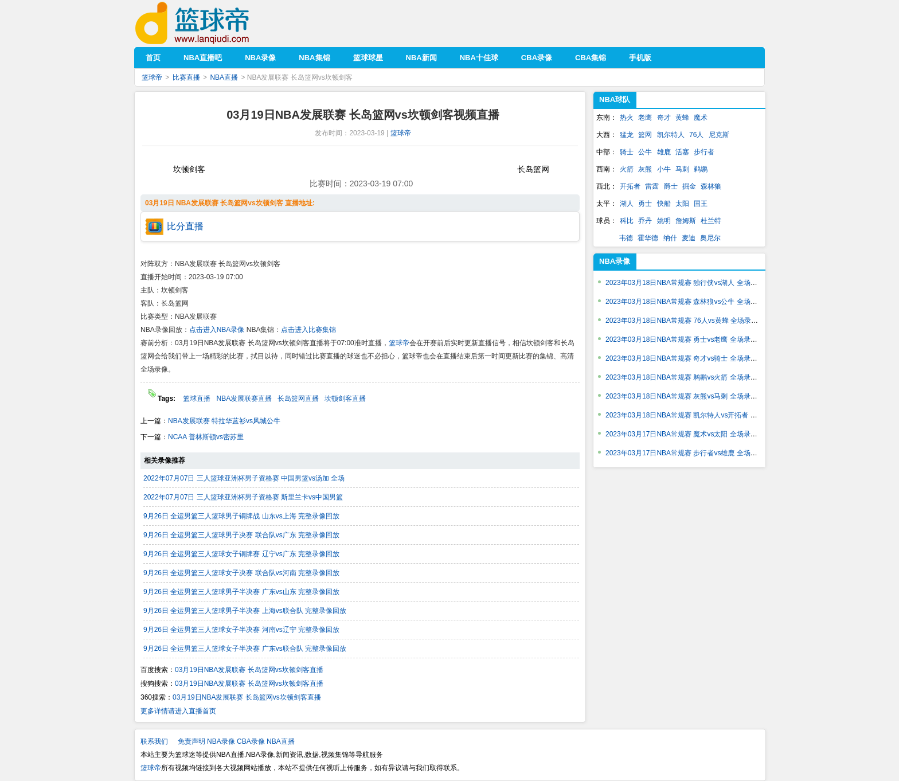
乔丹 (645, 221)
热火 (627, 118)
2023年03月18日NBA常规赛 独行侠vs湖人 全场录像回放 (691, 283)
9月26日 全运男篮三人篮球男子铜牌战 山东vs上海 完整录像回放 (241, 516)
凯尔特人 (671, 135)
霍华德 (648, 238)
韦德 (626, 238)
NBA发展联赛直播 (244, 399)
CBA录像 (251, 741)
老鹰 (645, 118)
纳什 (670, 238)
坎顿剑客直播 (345, 399)
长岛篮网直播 (298, 399)
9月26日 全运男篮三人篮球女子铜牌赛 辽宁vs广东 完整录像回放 (241, 554)
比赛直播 (186, 77)
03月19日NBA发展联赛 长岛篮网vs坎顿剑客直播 (249, 670)
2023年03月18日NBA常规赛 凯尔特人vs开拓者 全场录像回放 (698, 415)
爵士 (671, 186)
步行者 (704, 152)
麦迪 (688, 238)
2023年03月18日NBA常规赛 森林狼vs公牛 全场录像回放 (691, 302)
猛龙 (627, 135)
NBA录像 (614, 261)
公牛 (645, 152)
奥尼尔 (710, 238)
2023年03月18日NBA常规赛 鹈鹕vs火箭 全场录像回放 (688, 377)
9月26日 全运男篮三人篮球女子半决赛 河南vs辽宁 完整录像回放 (241, 630)
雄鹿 (664, 152)
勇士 (645, 204)
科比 (627, 221)
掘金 (689, 186)
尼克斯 (719, 135)
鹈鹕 (701, 169)
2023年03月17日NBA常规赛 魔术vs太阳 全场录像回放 (688, 434)
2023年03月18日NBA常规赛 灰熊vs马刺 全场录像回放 (688, 396)
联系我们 (154, 741)
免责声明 (191, 741)
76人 (696, 135)
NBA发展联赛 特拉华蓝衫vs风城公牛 (224, 421)
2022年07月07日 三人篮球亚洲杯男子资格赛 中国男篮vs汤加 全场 (244, 478)
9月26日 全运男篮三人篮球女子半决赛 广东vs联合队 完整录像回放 (244, 649)
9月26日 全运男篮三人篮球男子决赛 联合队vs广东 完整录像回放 (241, 535)
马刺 (682, 169)
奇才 (664, 118)
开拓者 (630, 186)
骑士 (627, 152)
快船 (664, 204)
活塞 (682, 152)
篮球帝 (209, 23)
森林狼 (711, 186)
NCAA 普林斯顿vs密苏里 (206, 437)
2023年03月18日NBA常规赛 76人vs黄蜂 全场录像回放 (688, 321)
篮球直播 (196, 399)
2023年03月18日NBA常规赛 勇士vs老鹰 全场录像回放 (688, 339)
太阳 (682, 204)
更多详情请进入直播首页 (178, 711)
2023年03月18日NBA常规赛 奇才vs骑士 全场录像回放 (688, 358)
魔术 (701, 118)
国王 (701, 204)
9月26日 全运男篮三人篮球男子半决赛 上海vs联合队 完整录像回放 (244, 611)
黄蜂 (682, 118)
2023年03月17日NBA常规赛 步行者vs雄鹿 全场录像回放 (691, 453)
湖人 (627, 204)
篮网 (645, 135)
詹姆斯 (685, 221)
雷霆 (652, 186)
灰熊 (645, 169)
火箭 (627, 169)
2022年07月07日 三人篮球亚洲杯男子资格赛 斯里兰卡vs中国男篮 (243, 497)
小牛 (664, 169)
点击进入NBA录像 (217, 330)
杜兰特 (711, 221)
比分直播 (185, 226)
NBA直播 (224, 77)
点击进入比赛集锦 (308, 330)
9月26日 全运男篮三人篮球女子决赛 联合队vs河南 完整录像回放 (241, 573)
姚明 (664, 221)
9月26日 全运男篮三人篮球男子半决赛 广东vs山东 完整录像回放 (241, 592)
